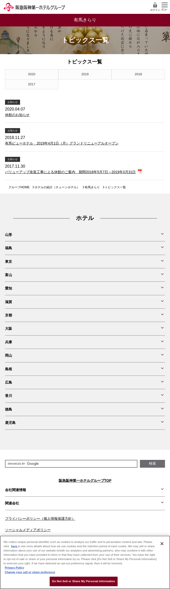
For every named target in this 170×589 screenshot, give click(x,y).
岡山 (8, 355)
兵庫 (8, 342)
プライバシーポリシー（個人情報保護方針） (40, 519)
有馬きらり (92, 187)
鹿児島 (10, 423)
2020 (31, 74)
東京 (8, 262)
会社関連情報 (15, 490)
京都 (8, 315)
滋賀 (8, 302)
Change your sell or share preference (30, 572)
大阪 (8, 328)
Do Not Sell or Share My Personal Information (83, 581)
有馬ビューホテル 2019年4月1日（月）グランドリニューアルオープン (62, 143)
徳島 (8, 409)
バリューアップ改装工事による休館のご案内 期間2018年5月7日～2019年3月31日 (70, 172)
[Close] (161, 543)
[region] (85, 562)
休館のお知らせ (17, 115)
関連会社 (12, 503)
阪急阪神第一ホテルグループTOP (85, 480)
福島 (8, 248)
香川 (8, 396)
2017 (31, 84)
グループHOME (19, 187)
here (14, 546)
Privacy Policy (14, 567)
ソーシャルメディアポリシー (28, 530)
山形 (8, 235)
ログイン (155, 6)
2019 (85, 74)
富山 (8, 275)
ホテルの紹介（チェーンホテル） (57, 187)
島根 (8, 369)
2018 (138, 74)
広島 (8, 382)
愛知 (8, 288)
